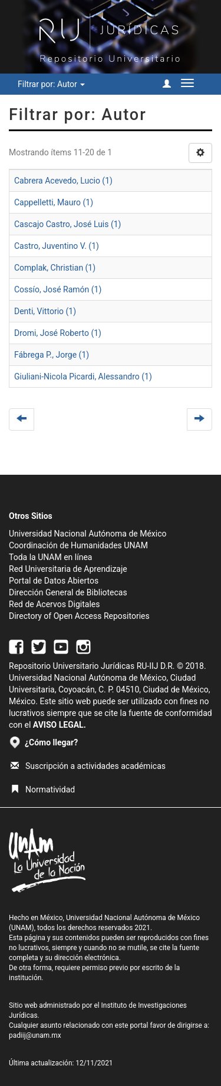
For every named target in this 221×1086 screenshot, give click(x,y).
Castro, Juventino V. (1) (56, 246)
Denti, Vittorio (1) (45, 311)
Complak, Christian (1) (54, 267)
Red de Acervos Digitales (54, 604)
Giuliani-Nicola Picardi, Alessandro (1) (83, 376)
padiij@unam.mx (35, 1035)
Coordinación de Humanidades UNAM (78, 545)
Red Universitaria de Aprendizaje (68, 569)
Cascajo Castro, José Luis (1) (67, 224)
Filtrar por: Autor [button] (51, 84)
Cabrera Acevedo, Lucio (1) (63, 180)
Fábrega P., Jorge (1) (51, 354)
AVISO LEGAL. (59, 724)
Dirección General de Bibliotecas (68, 592)
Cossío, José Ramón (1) (57, 289)
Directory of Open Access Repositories (79, 616)
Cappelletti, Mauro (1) (53, 202)
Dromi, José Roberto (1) (57, 333)
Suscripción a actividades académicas (88, 766)
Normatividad (43, 789)
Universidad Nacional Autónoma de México (88, 533)
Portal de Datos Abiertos (53, 580)
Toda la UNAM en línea (50, 557)
